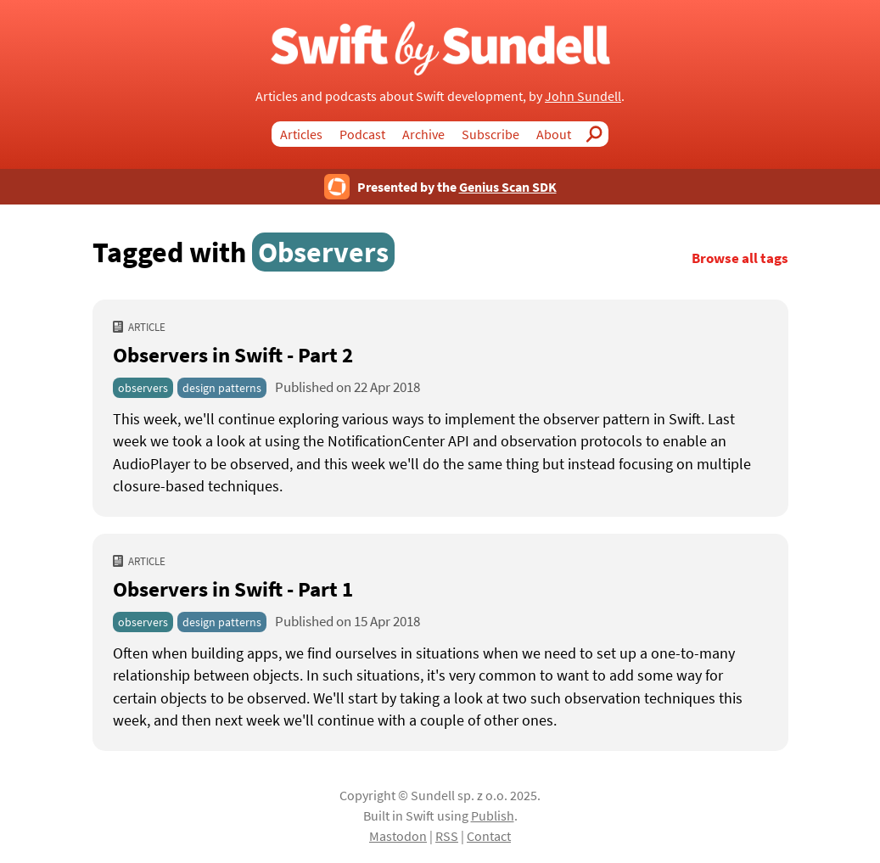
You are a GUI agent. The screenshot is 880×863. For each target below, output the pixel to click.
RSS (446, 835)
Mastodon (398, 835)
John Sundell (583, 95)
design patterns (221, 387)
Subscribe (490, 134)
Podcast (362, 134)
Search (598, 134)
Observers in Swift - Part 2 (233, 354)
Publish (492, 815)
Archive (423, 134)
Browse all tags (740, 258)
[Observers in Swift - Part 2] (440, 453)
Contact (489, 835)
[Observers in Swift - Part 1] (440, 687)
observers (143, 387)
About (553, 134)
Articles (301, 134)
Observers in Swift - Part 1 (233, 588)
